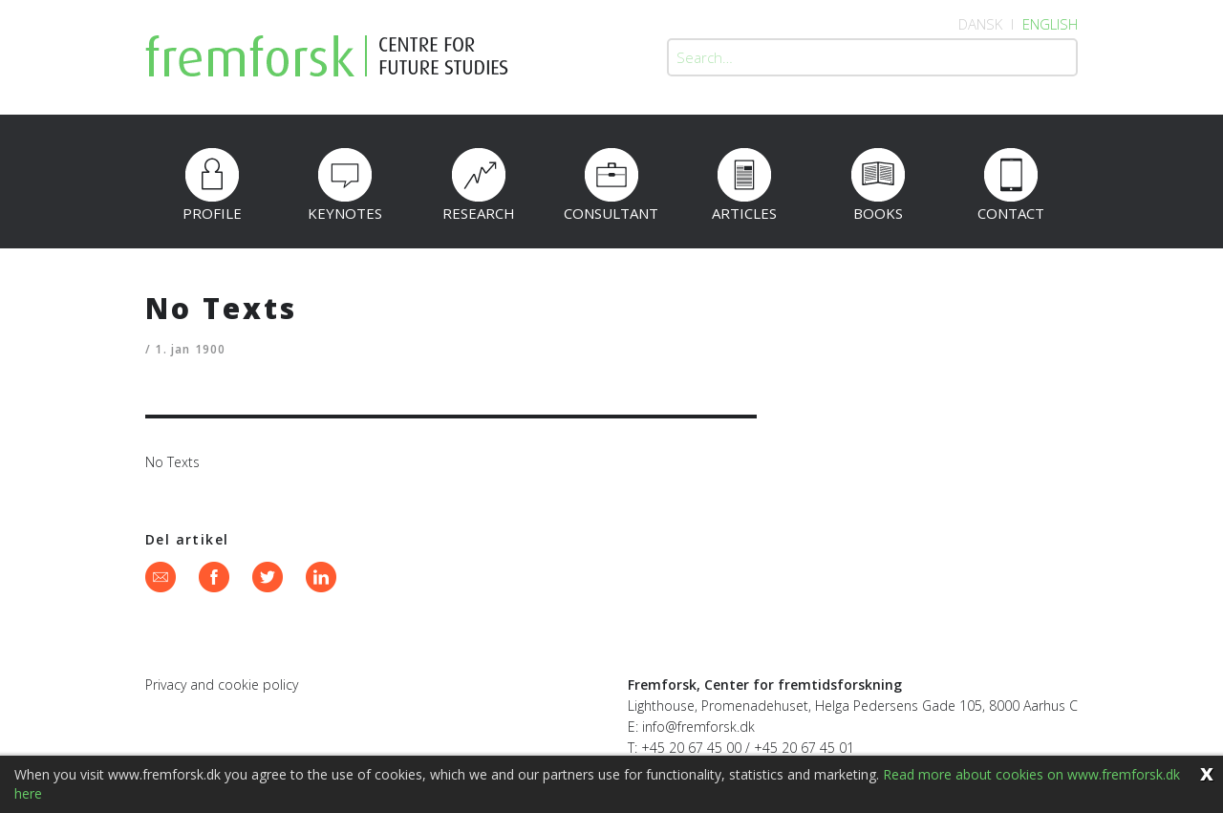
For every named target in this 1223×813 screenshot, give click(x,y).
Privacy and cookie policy (221, 684)
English (1050, 23)
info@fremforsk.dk (698, 726)
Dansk (980, 23)
